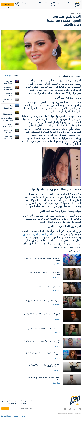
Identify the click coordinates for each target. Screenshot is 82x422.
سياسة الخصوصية (6, 416)
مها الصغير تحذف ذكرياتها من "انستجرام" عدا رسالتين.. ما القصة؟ (43, 273)
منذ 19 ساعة (56, 358)
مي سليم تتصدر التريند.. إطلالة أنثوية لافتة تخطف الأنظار (44, 329)
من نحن (23, 416)
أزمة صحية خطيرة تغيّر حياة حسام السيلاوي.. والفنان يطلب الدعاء (43, 378)
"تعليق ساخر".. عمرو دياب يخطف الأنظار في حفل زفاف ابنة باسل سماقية (42, 315)
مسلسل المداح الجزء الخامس (39, 234)
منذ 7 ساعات (56, 332)
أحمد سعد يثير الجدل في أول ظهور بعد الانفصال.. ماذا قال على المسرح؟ (42, 259)
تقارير (39, 3)
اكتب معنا (7, 4)
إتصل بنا (16, 416)
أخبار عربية (69, 4)
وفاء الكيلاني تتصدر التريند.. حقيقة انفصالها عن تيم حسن (43, 287)
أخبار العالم (52, 4)
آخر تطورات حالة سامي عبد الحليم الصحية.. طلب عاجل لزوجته (42, 301)
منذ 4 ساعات (56, 305)
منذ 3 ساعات (56, 278)
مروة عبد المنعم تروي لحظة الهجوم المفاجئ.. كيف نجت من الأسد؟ (43, 354)
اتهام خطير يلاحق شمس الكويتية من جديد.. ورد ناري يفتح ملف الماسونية (42, 342)
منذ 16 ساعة (56, 346)
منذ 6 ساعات (56, 319)
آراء (45, 3)
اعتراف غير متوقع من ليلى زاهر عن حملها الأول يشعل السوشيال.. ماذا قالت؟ (44, 366)
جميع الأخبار (8, 75)
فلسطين (61, 3)
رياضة (32, 3)
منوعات (25, 3)
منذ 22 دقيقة (56, 264)
